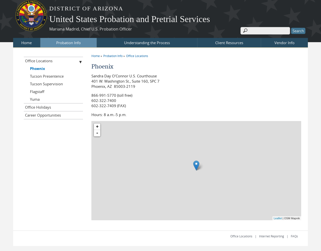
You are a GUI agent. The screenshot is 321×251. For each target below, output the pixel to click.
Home (26, 42)
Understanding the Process (147, 42)
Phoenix (37, 68)
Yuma (35, 99)
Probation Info (68, 42)
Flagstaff (37, 91)
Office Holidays (38, 107)
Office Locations (137, 56)
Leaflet (278, 218)
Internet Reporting (271, 236)
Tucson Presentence (47, 76)
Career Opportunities (43, 115)
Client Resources (229, 42)
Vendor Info (284, 42)
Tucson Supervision (46, 83)
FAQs (294, 236)
